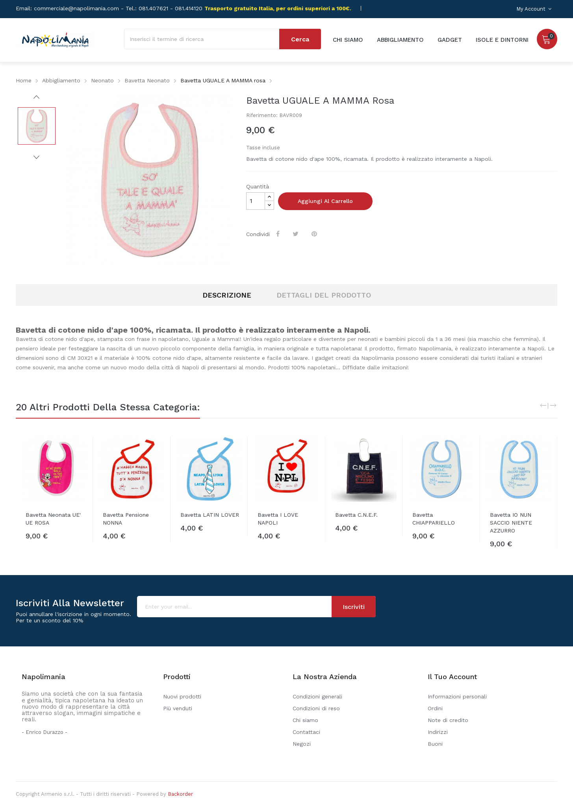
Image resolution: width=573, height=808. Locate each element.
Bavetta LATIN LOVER (209, 515)
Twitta (296, 233)
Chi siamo (305, 720)
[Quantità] (255, 201)
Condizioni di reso (316, 708)
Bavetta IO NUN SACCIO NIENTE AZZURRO (511, 523)
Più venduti (177, 708)
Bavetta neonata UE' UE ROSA (53, 519)
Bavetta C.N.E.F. (356, 515)
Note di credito (448, 720)
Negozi (302, 744)
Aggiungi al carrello (325, 201)
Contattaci (306, 732)
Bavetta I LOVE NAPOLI (278, 519)
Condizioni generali (317, 696)
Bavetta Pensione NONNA (126, 519)
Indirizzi (438, 732)
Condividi (278, 233)
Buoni (435, 744)
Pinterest (315, 233)
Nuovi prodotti (182, 696)
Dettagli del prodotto (323, 295)
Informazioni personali (457, 696)
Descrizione (226, 295)
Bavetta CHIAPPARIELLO (433, 519)
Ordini (435, 708)
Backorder (180, 794)
